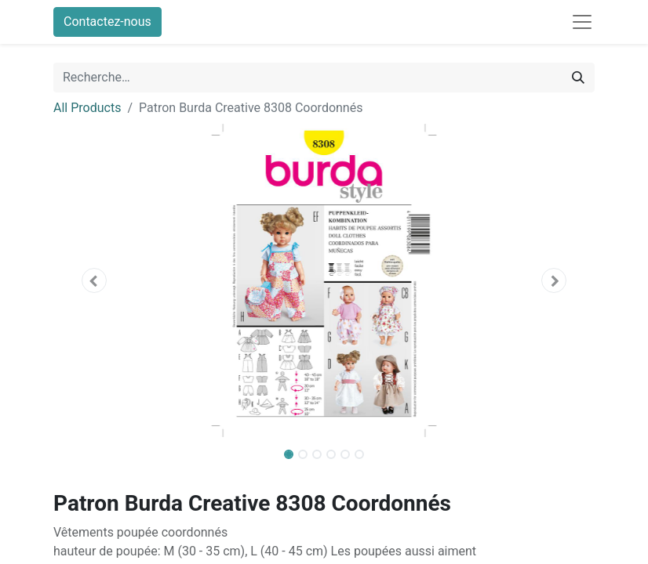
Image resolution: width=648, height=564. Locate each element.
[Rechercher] (578, 77)
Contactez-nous (107, 21)
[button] (94, 280)
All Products (87, 107)
